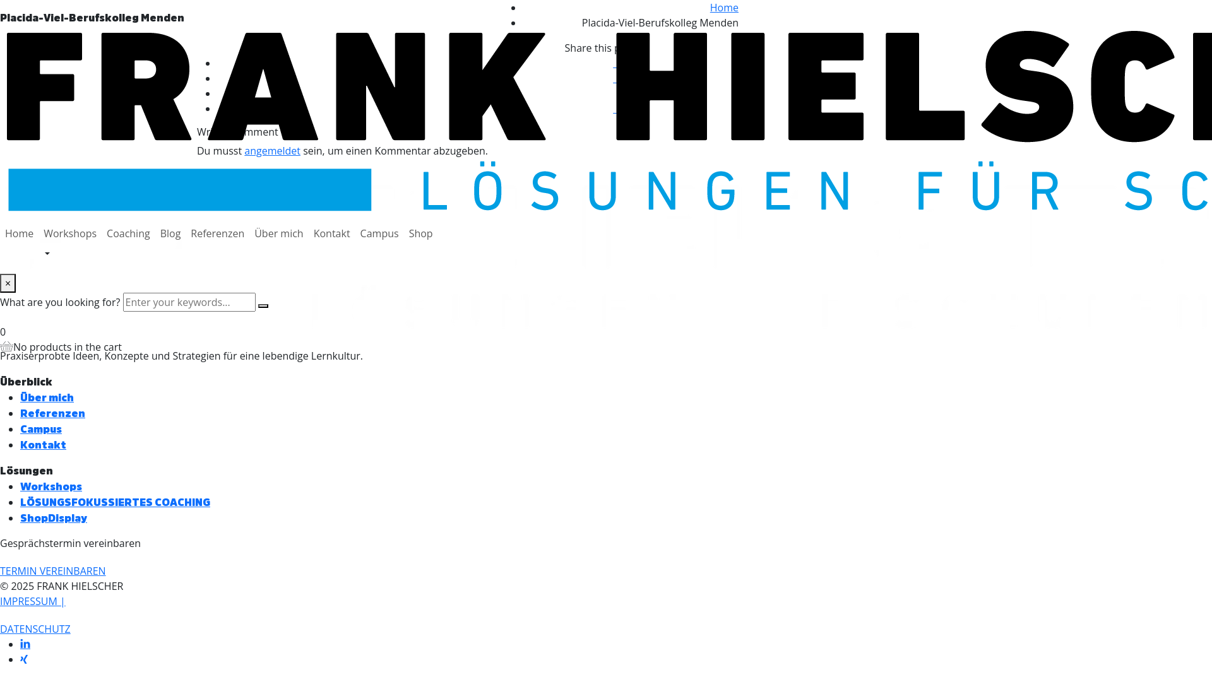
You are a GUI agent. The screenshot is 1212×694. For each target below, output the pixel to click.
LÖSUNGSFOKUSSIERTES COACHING (115, 502)
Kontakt (332, 233)
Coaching (128, 233)
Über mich (278, 233)
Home (19, 233)
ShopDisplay (53, 517)
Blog (170, 233)
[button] (53, 571)
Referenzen (217, 233)
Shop (421, 233)
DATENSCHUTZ (35, 629)
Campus (379, 233)
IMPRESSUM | (33, 601)
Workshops (70, 233)
